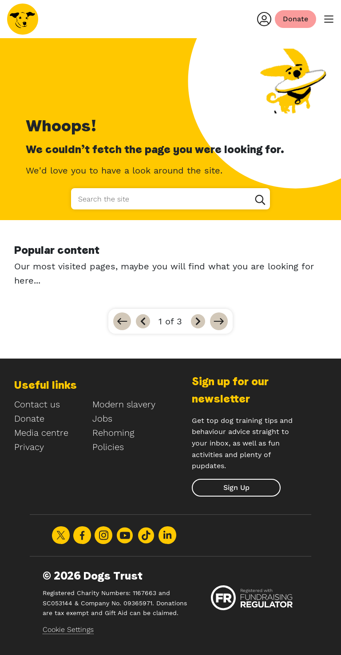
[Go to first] (122, 321)
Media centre (41, 432)
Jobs (102, 418)
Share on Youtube (125, 535)
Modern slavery (123, 404)
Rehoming (113, 432)
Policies (108, 447)
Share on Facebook (82, 535)
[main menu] (328, 19)
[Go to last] (219, 321)
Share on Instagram (103, 535)
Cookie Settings (68, 629)
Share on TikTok (146, 535)
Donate (29, 418)
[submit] (236, 488)
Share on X (61, 535)
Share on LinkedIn (167, 535)
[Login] (264, 19)
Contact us (37, 404)
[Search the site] (170, 198)
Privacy (29, 447)
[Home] (22, 19)
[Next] (198, 321)
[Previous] (143, 321)
